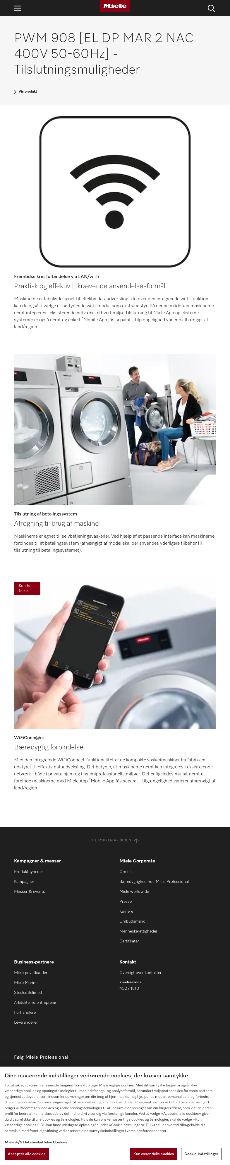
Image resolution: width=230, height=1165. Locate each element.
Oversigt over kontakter (140, 973)
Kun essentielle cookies (153, 1154)
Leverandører (26, 1022)
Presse (125, 902)
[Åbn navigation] (17, 8)
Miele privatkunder (30, 973)
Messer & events (29, 892)
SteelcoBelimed (28, 993)
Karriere (126, 911)
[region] (115, 1116)
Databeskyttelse (37, 1142)
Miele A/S (13, 1142)
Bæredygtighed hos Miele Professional (154, 882)
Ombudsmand (132, 921)
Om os (125, 872)
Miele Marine (25, 983)
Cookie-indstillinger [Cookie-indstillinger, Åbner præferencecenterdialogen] (201, 1154)
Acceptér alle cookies (27, 1154)
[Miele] (115, 6)
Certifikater (129, 941)
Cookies (60, 1142)
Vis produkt (28, 91)
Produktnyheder (28, 872)
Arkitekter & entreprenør (36, 1003)
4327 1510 (129, 989)
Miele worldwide (134, 892)
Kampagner (24, 882)
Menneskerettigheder (138, 931)
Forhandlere (25, 1013)
